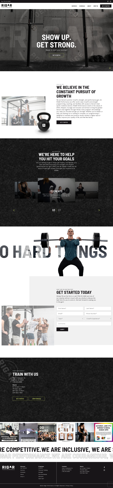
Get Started (23, 468)
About (89, 6)
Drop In (96, 6)
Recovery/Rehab (42, 474)
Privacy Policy (69, 485)
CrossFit (40, 468)
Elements (40, 476)
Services (74, 6)
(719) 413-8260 (81, 296)
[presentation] (13, 210)
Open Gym (41, 478)
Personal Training (42, 470)
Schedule (82, 6)
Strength (40, 472)
